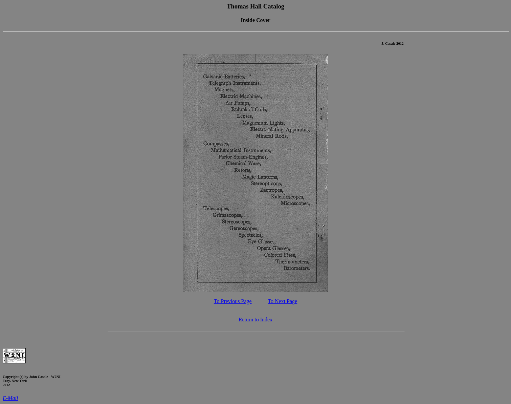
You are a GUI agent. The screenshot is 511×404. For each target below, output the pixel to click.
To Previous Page (233, 301)
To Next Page (282, 301)
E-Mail (10, 398)
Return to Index (255, 319)
